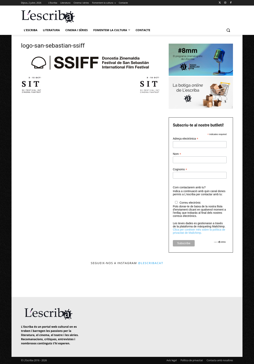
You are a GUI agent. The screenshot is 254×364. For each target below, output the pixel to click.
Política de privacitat (192, 360)
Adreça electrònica (185, 139)
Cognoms (180, 169)
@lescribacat (150, 263)
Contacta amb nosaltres (220, 360)
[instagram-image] (25, 281)
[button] (228, 30)
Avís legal (171, 360)
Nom (177, 154)
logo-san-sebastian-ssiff (53, 45)
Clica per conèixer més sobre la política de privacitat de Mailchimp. (199, 231)
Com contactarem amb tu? (189, 187)
